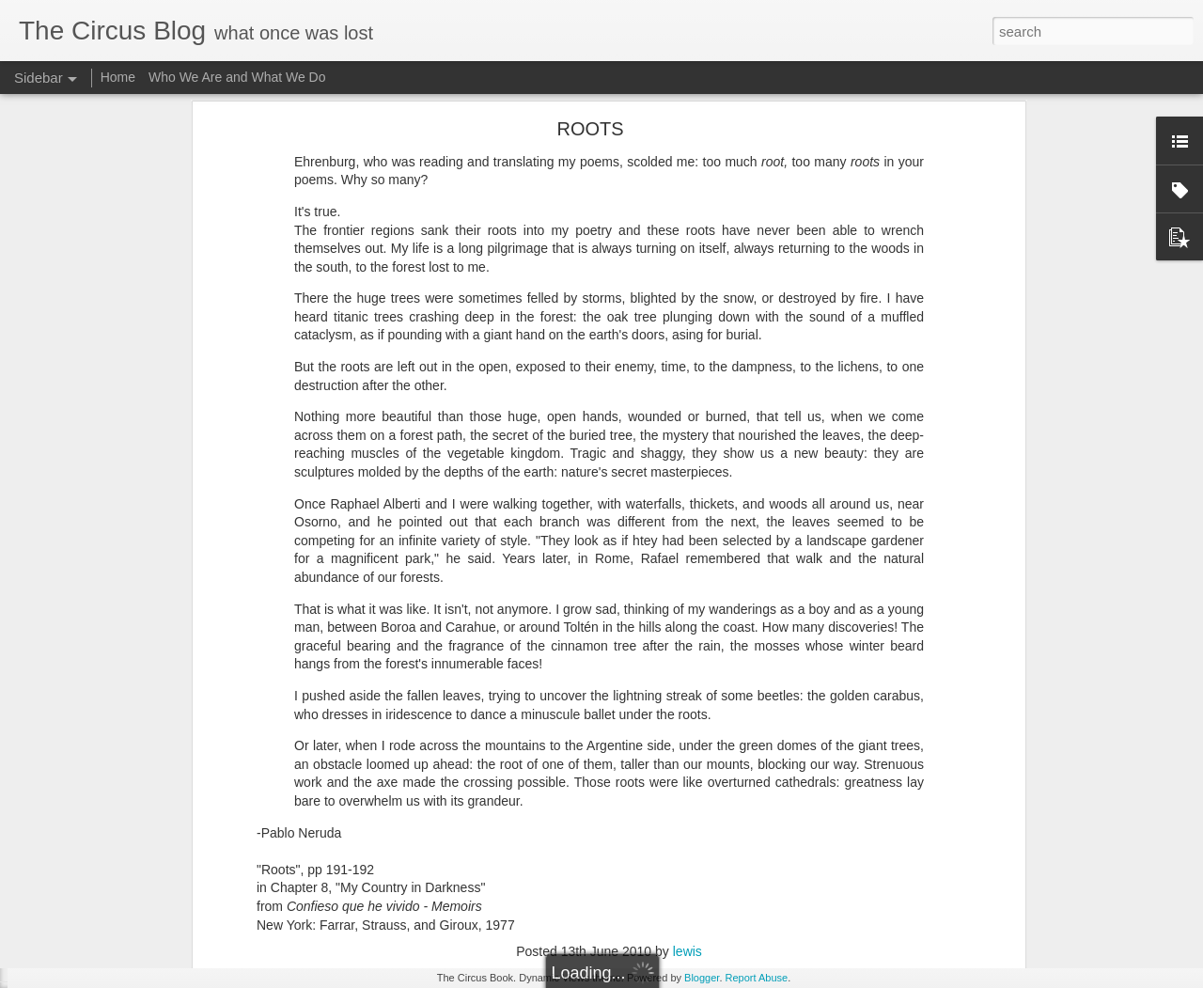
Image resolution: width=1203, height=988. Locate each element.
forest (521, 773)
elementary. (463, 773)
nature (564, 773)
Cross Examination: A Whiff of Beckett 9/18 (153, 833)
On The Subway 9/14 (99, 876)
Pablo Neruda (630, 773)
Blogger (701, 977)
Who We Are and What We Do (237, 77)
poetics (698, 773)
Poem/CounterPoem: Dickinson (124, 918)
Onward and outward (98, 960)
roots (783, 773)
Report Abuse (757, 977)
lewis (687, 749)
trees (819, 773)
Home (118, 77)
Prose (743, 773)
